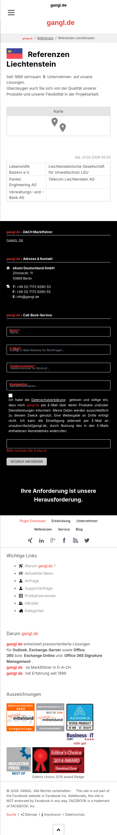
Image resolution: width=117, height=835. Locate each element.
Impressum (52, 815)
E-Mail (17, 348)
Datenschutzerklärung (49, 400)
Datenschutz (75, 815)
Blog (79, 529)
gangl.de (59, 5)
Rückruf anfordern (27, 461)
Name (17, 330)
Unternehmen (87, 521)
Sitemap (31, 815)
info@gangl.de (28, 297)
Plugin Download (32, 521)
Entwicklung (60, 521)
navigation (11, 13)
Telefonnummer (23, 366)
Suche (11, 815)
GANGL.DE (15, 241)
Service (64, 529)
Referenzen (45, 38)
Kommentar (18, 384)
